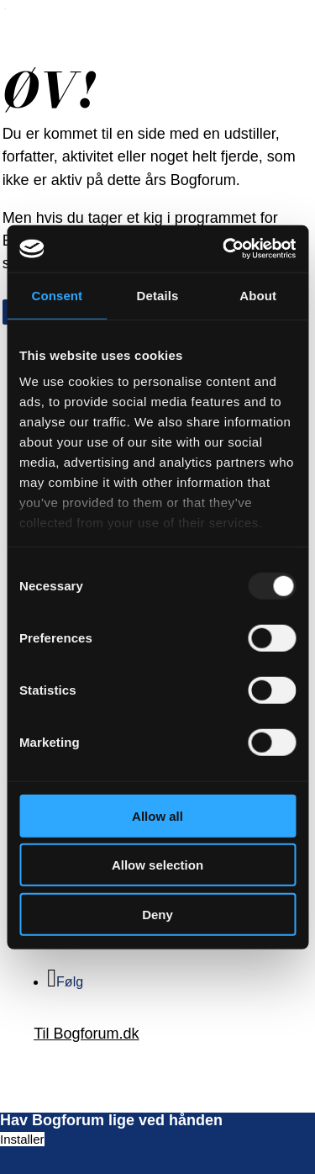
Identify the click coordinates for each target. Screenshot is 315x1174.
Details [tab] (158, 295)
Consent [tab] (56, 295)
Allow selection (157, 865)
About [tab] (257, 295)
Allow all (157, 815)
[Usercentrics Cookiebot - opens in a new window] (224, 249)
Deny (157, 914)
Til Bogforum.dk (86, 1033)
